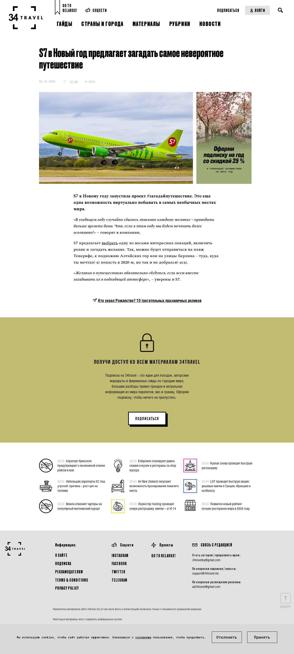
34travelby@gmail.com (206, 560)
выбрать (110, 243)
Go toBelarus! (69, 8)
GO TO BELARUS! (163, 555)
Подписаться (228, 10)
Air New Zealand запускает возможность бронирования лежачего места (154, 485)
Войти (257, 10)
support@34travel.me (205, 573)
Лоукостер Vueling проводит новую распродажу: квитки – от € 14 (153, 506)
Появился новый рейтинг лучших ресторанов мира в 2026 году (226, 506)
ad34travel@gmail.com (206, 587)
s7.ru (74, 81)
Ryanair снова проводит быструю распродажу (227, 465)
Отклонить (226, 637)
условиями (143, 637)
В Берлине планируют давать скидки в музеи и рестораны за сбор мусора (153, 465)
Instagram (120, 555)
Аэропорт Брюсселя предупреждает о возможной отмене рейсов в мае (81, 465)
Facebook (119, 563)
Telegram (119, 580)
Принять (262, 637)
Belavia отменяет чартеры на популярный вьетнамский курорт (79, 506)
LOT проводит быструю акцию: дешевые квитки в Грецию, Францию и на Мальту (226, 485)
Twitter (118, 571)
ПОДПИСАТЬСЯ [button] (147, 418)
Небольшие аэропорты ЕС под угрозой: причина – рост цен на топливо (81, 485)
